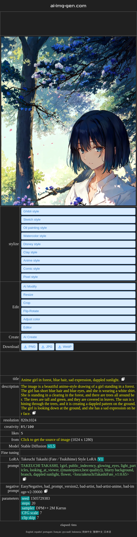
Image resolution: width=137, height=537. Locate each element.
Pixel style (30, 277)
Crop (26, 303)
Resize (28, 294)
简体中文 (87, 531)
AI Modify (30, 286)
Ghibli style (31, 211)
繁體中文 (98, 531)
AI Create (30, 337)
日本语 (107, 531)
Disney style (32, 244)
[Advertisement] (67, 23)
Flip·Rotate (31, 311)
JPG (46, 347)
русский (66, 531)
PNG (29, 347)
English (29, 531)
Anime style (31, 260)
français (57, 531)
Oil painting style (35, 227)
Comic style (31, 268)
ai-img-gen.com (68, 5)
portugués (47, 531)
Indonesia (76, 531)
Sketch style (32, 219)
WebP (64, 347)
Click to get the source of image (45, 440)
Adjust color (31, 319)
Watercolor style (34, 236)
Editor (27, 327)
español (38, 531)
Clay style (30, 252)
